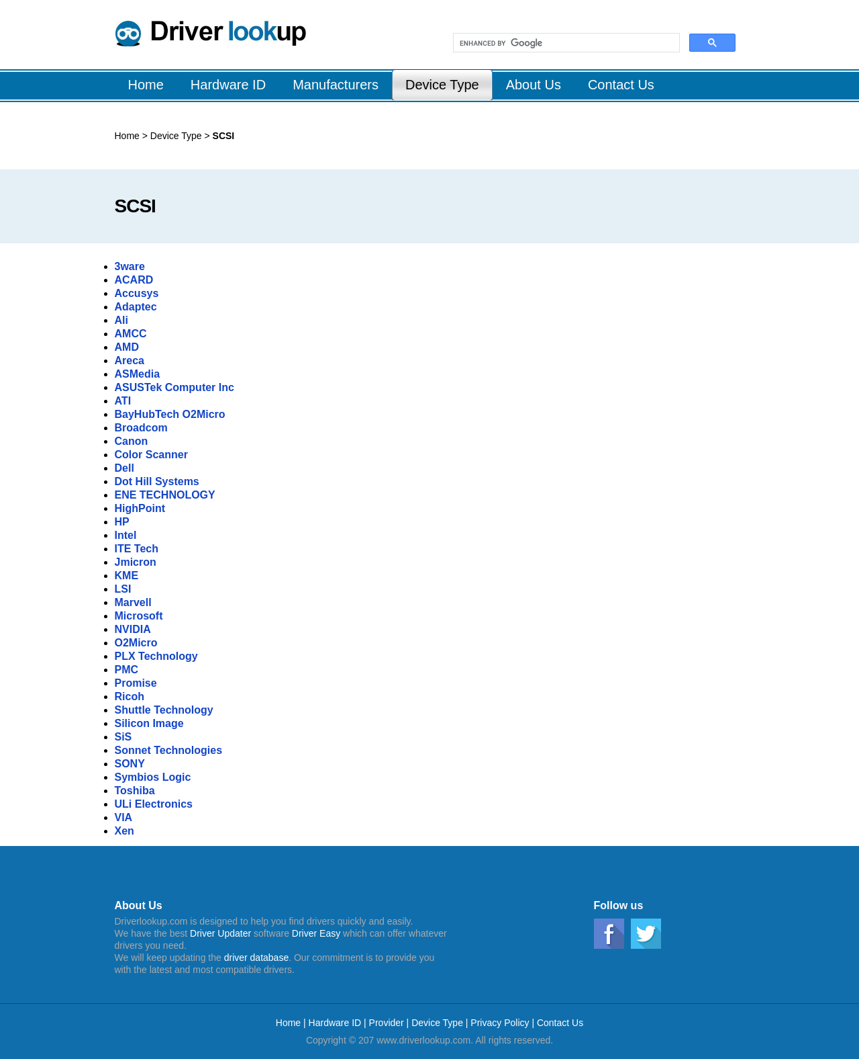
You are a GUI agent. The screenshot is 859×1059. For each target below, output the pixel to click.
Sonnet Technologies (169, 750)
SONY (130, 763)
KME (127, 575)
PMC (127, 669)
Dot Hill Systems (157, 481)
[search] (565, 43)
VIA (124, 817)
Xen (124, 831)
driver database (256, 957)
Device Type (177, 135)
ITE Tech (137, 548)
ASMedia (137, 374)
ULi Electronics (154, 804)
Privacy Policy (499, 1022)
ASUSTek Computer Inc (174, 387)
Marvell (133, 602)
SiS (123, 737)
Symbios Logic (153, 777)
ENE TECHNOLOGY (165, 495)
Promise (136, 683)
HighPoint (140, 508)
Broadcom (141, 427)
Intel (126, 535)
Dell (124, 468)
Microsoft (139, 616)
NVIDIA (133, 629)
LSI (123, 589)
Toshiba (135, 790)
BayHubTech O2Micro (170, 414)
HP (122, 521)
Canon (131, 441)
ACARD (134, 280)
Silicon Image (149, 723)
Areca (129, 360)
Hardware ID (336, 1022)
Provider (386, 1022)
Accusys (137, 293)
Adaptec (136, 306)
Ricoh (129, 696)
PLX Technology (156, 656)
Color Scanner (151, 454)
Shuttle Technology (164, 710)
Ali (121, 320)
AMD (127, 347)
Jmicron (135, 562)
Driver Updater (220, 933)
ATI (123, 401)
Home (127, 135)
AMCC (131, 333)
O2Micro (136, 642)
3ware (130, 266)
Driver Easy (316, 933)
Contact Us (560, 1022)
